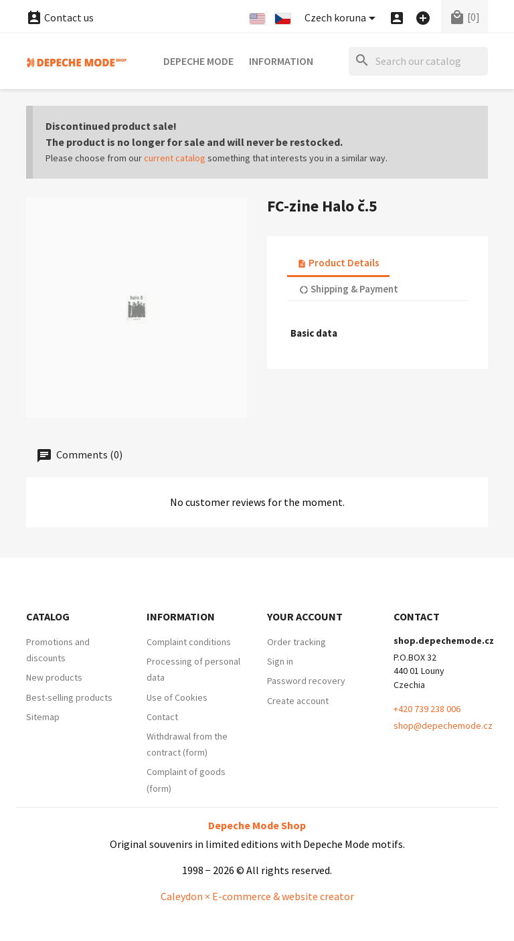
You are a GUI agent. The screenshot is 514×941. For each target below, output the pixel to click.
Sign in (280, 661)
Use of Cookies (177, 697)
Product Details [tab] (338, 262)
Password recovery (306, 681)
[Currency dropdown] (342, 18)
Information (281, 61)
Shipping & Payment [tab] (348, 288)
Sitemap (43, 717)
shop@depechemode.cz (443, 725)
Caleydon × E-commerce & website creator (257, 896)
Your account (305, 616)
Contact (162, 717)
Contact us (60, 17)
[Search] (418, 61)
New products (54, 677)
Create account (298, 701)
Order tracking (296, 642)
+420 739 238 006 (427, 709)
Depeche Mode (198, 61)
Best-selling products (69, 697)
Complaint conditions (189, 642)
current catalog (174, 158)
